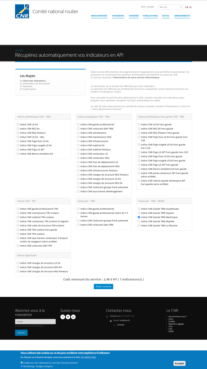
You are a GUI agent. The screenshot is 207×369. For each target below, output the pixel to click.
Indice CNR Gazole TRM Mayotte (156, 198)
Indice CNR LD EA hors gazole (155, 101)
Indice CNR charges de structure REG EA (99, 160)
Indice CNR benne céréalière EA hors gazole (162, 146)
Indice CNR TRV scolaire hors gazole (37, 207)
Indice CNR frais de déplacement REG (98, 143)
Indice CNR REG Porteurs (31, 110)
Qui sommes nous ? (177, 294)
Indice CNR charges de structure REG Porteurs (103, 152)
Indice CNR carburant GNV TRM (95, 105)
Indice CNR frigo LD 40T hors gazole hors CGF (163, 129)
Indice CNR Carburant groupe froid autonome (102, 164)
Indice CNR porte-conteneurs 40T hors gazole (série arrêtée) (163, 152)
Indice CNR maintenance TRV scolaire (38, 190)
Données (134, 15)
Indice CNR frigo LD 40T (30, 126)
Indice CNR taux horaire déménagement (99, 168)
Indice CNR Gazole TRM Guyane (156, 190)
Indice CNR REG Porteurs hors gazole (158, 110)
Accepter (179, 364)
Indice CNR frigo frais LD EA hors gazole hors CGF (163, 116)
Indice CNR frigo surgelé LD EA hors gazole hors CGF (161, 123)
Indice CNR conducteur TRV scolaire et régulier (43, 198)
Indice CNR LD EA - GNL (30, 114)
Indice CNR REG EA (28, 105)
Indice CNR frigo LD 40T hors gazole (158, 142)
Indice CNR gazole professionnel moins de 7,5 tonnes (102, 192)
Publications (150, 15)
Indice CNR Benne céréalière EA (35, 131)
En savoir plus (88, 357)
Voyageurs (118, 15)
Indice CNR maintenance (91, 110)
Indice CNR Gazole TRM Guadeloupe (158, 186)
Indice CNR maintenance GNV (94, 114)
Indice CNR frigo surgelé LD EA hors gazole (161, 137)
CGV (170, 306)
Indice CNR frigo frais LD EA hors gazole (160, 133)
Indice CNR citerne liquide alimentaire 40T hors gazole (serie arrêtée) (161, 160)
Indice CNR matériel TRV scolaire (35, 194)
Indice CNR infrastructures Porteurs (97, 147)
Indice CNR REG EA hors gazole (155, 105)
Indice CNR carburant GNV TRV (34, 223)
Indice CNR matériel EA (91, 122)
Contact (120, 302)
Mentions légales (176, 301)
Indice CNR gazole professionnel (95, 101)
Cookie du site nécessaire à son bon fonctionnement (50, 363)
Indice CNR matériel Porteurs (94, 126)
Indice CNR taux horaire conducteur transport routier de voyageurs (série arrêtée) (42, 217)
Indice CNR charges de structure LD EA (99, 156)
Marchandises (99, 15)
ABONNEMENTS (182, 15)
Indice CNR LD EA (27, 101)
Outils (165, 15)
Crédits (171, 299)
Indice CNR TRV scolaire (31, 211)
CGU (170, 303)
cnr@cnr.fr (125, 297)
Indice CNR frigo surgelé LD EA (34, 122)
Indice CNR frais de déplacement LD (97, 139)
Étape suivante (103, 263)
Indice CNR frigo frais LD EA (33, 118)
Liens (170, 296)
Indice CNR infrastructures (92, 118)
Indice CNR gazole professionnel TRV (37, 186)
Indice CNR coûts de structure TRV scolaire (40, 202)
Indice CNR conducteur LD (92, 131)
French (186, 7)
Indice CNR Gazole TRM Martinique (158, 194)
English (190, 7)
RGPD (171, 308)
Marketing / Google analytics (38, 366)
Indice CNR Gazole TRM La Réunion (158, 202)
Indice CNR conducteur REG (93, 135)
